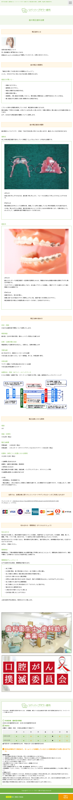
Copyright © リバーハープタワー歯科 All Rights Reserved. (36, 790)
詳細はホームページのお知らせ (10, 55)
